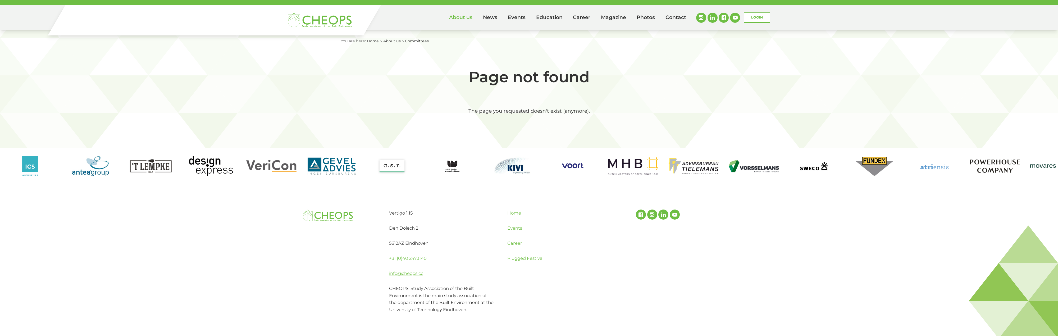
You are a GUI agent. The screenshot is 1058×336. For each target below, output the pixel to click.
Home (436, 17)
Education (549, 17)
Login (757, 17)
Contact (675, 17)
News (490, 17)
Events (517, 17)
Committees (417, 41)
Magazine (613, 17)
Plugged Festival (525, 258)
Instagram (701, 18)
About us (460, 17)
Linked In (713, 18)
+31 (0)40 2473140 (408, 258)
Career (581, 17)
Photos (646, 17)
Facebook (724, 18)
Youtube (735, 18)
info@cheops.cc (406, 273)
